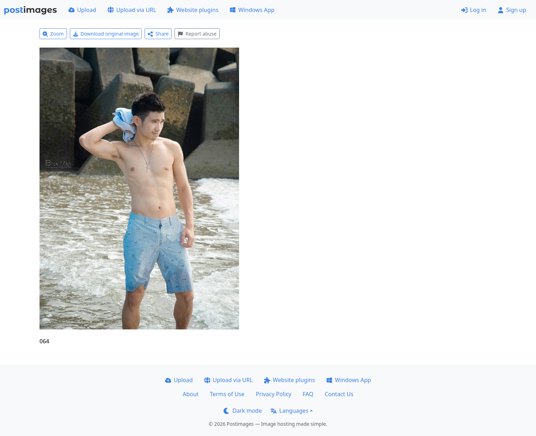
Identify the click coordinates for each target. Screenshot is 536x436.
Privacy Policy (273, 394)
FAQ (308, 394)
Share (158, 33)
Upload (82, 10)
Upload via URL (132, 10)
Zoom (53, 33)
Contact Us (339, 394)
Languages (289, 410)
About (191, 394)
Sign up (512, 10)
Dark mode (243, 410)
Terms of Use (227, 394)
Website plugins (193, 10)
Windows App (252, 10)
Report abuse (197, 33)
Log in (473, 10)
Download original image (106, 33)
